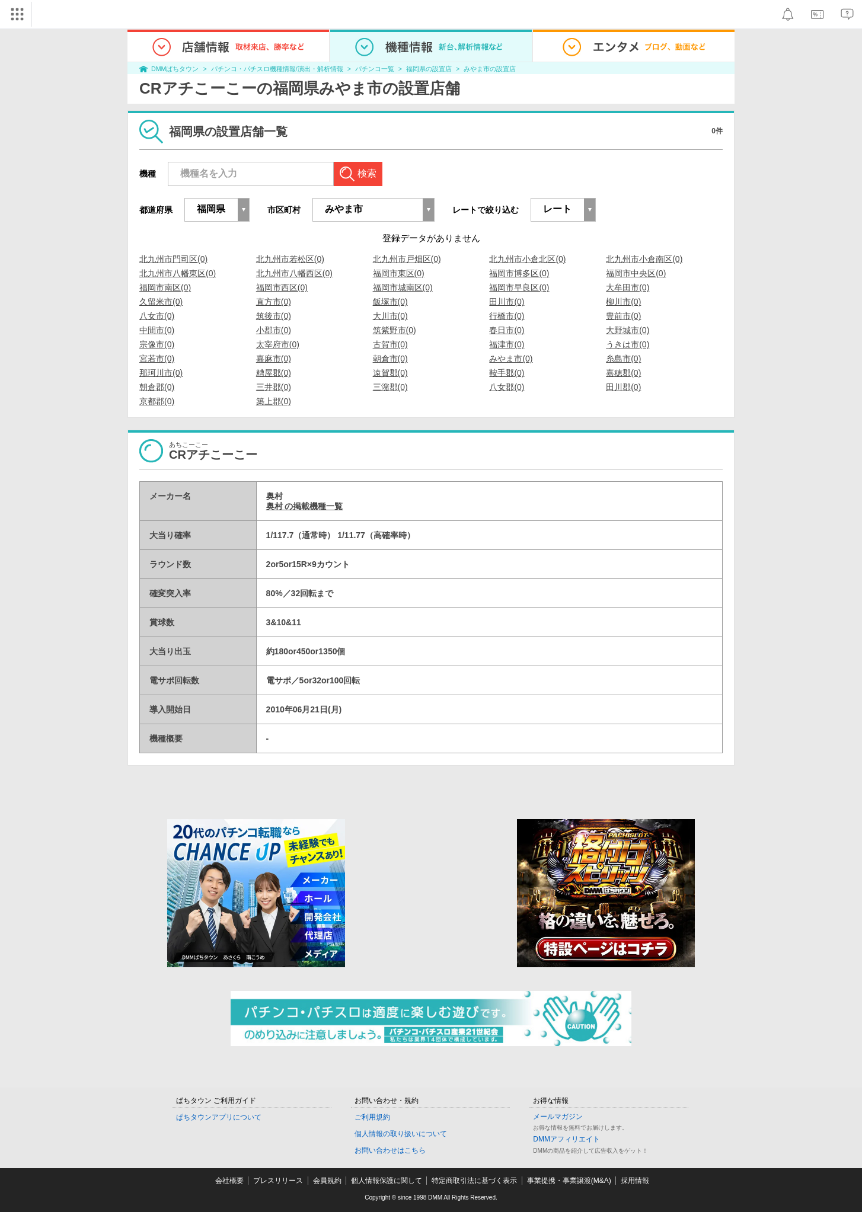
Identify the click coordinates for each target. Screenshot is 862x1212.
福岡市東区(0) (398, 273)
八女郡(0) (506, 387)
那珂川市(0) (161, 373)
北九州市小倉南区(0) (644, 259)
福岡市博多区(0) (519, 273)
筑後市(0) (273, 316)
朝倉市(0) (390, 358)
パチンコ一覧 (374, 68)
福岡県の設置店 (429, 68)
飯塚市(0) (390, 302)
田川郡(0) (623, 387)
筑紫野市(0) (394, 330)
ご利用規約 (372, 1117)
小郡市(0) (273, 330)
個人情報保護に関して (386, 1180)
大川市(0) (390, 316)
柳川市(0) (623, 302)
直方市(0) (273, 302)
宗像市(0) (156, 344)
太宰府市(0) (277, 344)
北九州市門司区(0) (173, 259)
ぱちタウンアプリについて (218, 1117)
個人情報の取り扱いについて (401, 1134)
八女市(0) (156, 316)
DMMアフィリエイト (566, 1139)
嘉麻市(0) (273, 358)
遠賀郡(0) (390, 373)
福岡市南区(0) (165, 287)
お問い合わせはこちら (390, 1150)
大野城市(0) (627, 330)
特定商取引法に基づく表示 (474, 1180)
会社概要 (229, 1180)
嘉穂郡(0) (623, 373)
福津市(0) (506, 344)
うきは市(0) (627, 344)
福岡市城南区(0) (403, 287)
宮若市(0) (156, 358)
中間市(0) (156, 330)
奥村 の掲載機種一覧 (304, 506)
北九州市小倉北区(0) (527, 259)
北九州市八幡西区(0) (294, 273)
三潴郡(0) (390, 387)
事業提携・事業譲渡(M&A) (569, 1180)
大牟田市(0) (627, 287)
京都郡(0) (156, 401)
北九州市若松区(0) (290, 259)
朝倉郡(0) (156, 387)
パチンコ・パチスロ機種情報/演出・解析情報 (277, 68)
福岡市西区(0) (282, 287)
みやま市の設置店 (490, 68)
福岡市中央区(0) (636, 273)
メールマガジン (558, 1116)
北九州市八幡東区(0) (177, 273)
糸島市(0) (623, 358)
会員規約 (327, 1180)
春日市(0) (506, 330)
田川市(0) (506, 302)
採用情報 (635, 1180)
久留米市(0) (161, 302)
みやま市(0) (510, 358)
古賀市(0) (390, 344)
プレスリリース (278, 1180)
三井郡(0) (273, 387)
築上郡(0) (273, 401)
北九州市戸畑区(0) (407, 259)
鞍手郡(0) (506, 373)
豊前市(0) (623, 316)
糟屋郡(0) (273, 373)
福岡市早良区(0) (519, 287)
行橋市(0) (506, 316)
